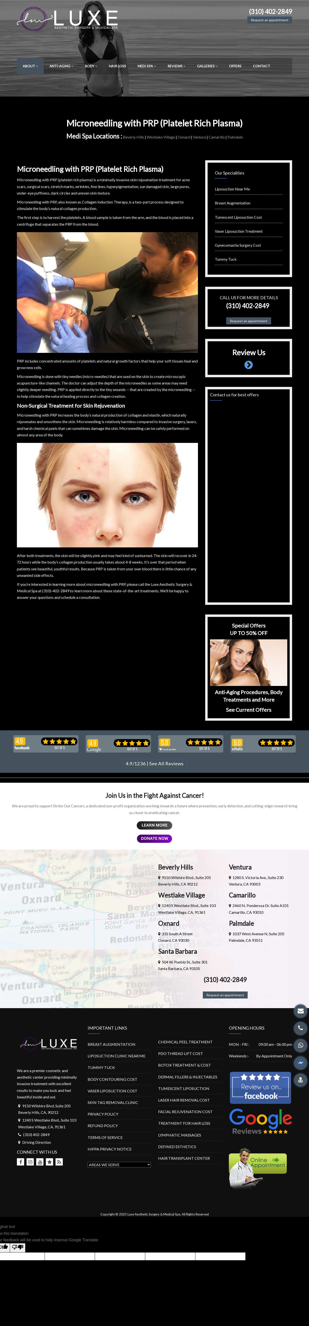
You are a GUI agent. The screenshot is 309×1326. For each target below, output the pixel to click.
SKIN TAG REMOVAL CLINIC (113, 1102)
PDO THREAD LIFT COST (180, 1053)
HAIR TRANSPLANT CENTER (184, 1158)
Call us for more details (249, 297)
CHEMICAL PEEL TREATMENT (185, 1042)
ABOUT (30, 66)
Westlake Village (161, 137)
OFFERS (235, 66)
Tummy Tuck (226, 259)
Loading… (248, 501)
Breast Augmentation (232, 203)
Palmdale (235, 137)
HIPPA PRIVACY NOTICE (110, 1149)
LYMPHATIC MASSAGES (179, 1135)
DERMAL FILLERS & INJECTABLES (187, 1077)
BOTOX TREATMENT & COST (184, 1065)
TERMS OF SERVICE (105, 1137)
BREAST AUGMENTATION (111, 1044)
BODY (91, 66)
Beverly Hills (133, 137)
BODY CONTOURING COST (112, 1079)
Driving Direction (36, 1142)
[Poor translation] (17, 1247)
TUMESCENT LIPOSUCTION (183, 1088)
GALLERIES (207, 66)
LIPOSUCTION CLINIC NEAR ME (116, 1056)
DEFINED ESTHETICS (177, 1146)
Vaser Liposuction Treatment (239, 231)
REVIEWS (176, 66)
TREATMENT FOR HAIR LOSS (184, 1123)
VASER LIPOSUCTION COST (112, 1091)
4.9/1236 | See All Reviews (154, 763)
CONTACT (261, 66)
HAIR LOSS (117, 66)
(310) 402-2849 (270, 11)
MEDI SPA (147, 66)
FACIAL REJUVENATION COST (185, 1111)
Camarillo (217, 137)
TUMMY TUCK (101, 1067)
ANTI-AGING (61, 66)
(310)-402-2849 (55, 590)
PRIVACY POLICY (103, 1114)
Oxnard (184, 137)
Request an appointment (269, 20)
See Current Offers (248, 709)
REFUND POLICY (103, 1125)
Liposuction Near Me (232, 189)
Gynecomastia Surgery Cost (238, 245)
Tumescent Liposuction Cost (238, 217)
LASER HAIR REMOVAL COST (184, 1100)
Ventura (199, 137)
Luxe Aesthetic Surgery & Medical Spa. (154, 1214)
